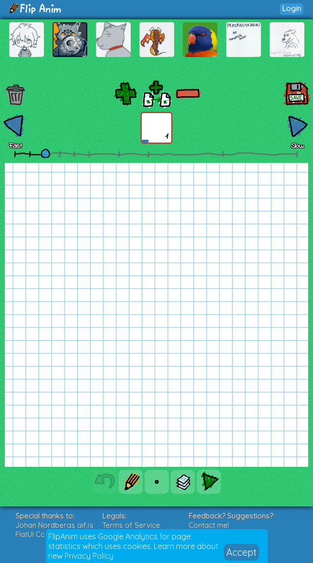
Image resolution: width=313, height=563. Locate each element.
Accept (241, 552)
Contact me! (209, 525)
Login (291, 8)
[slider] (45, 153)
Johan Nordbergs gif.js (54, 525)
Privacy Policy (89, 556)
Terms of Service (131, 525)
